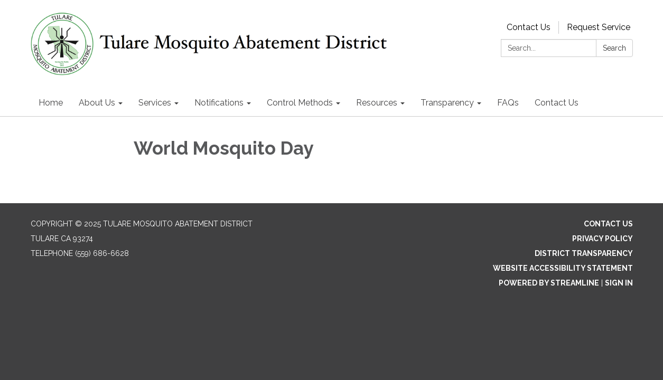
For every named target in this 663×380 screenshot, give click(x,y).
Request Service (598, 27)
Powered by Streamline (549, 283)
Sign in (619, 283)
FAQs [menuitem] (508, 103)
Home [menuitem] (51, 103)
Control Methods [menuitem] (300, 103)
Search (614, 48)
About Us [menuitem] (97, 103)
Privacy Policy (602, 238)
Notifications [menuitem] (219, 103)
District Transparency (584, 253)
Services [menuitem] (154, 103)
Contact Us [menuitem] (556, 103)
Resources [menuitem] (376, 103)
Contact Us (528, 27)
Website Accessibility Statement (563, 268)
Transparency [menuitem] (447, 103)
